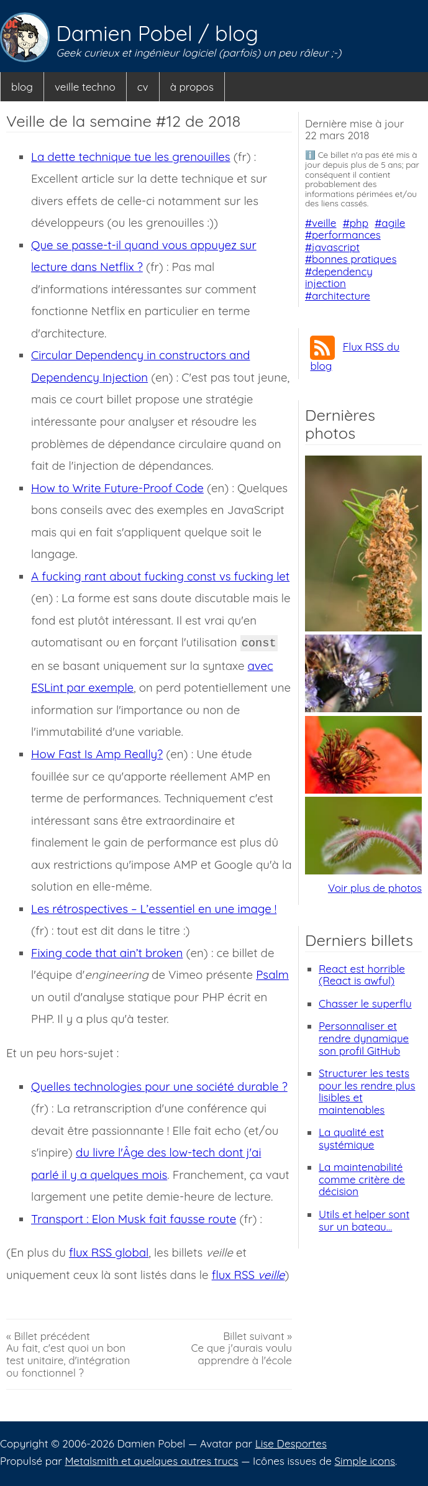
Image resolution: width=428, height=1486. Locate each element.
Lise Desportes (291, 1443)
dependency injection (339, 277)
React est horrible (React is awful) (362, 975)
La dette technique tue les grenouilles (130, 156)
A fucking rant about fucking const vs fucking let (160, 576)
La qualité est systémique (351, 1138)
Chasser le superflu (365, 1003)
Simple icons (364, 1460)
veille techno (85, 86)
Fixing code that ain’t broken (107, 952)
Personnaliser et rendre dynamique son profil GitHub (364, 1038)
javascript (336, 247)
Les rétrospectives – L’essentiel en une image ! (153, 908)
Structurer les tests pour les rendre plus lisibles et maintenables (367, 1091)
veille (324, 222)
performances (346, 234)
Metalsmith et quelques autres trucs (151, 1460)
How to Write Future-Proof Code (117, 487)
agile (393, 222)
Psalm (272, 974)
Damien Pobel (127, 33)
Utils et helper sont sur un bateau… (364, 1220)
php (359, 222)
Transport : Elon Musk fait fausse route (133, 1218)
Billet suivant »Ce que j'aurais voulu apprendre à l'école (241, 1348)
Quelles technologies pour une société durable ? (159, 1086)
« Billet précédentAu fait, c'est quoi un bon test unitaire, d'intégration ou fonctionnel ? (68, 1354)
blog (236, 33)
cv (142, 86)
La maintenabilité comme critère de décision (362, 1179)
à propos (192, 86)
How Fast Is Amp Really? (97, 753)
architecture (341, 295)
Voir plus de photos (375, 887)
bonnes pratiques (354, 258)
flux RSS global (108, 1252)
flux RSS (248, 1274)
